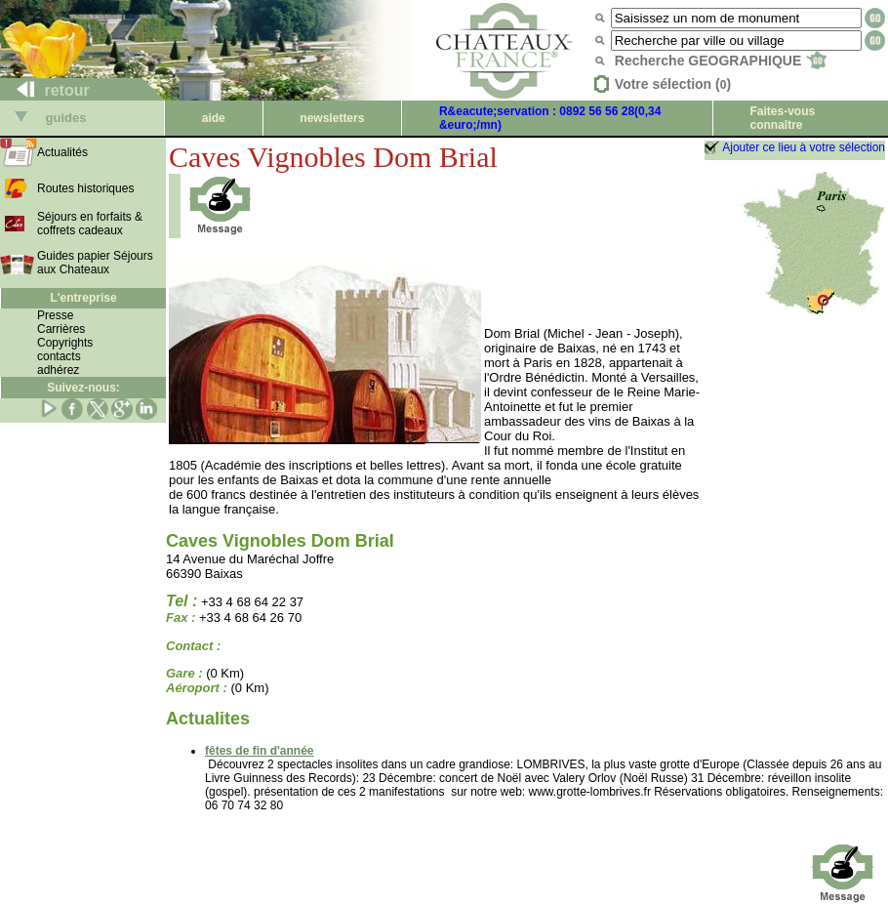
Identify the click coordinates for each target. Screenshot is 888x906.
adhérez (58, 370)
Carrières (61, 329)
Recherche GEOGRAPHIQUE (721, 60)
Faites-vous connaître (782, 118)
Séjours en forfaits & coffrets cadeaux (89, 223)
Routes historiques (85, 188)
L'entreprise (83, 298)
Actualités (62, 152)
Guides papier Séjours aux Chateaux (95, 262)
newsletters (332, 118)
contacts (59, 356)
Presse (55, 315)
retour (45, 90)
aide (213, 118)
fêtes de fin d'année (259, 751)
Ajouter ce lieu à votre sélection (803, 147)
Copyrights (65, 343)
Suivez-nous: (83, 387)
